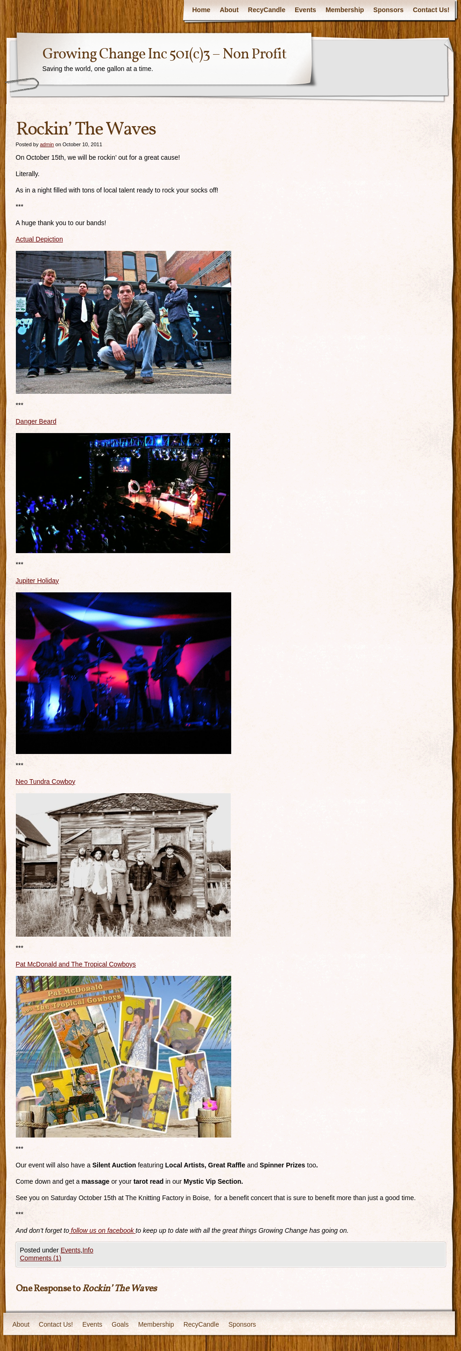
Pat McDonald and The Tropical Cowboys (76, 964)
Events (305, 10)
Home (201, 10)
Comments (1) (41, 1258)
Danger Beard (36, 421)
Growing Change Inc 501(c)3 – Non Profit (164, 54)
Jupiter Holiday (37, 580)
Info (87, 1250)
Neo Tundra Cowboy (46, 781)
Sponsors (388, 10)
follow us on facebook (102, 1230)
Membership (345, 10)
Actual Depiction (39, 239)
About (229, 10)
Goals (120, 1324)
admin (47, 144)
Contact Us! (431, 10)
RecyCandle (266, 10)
